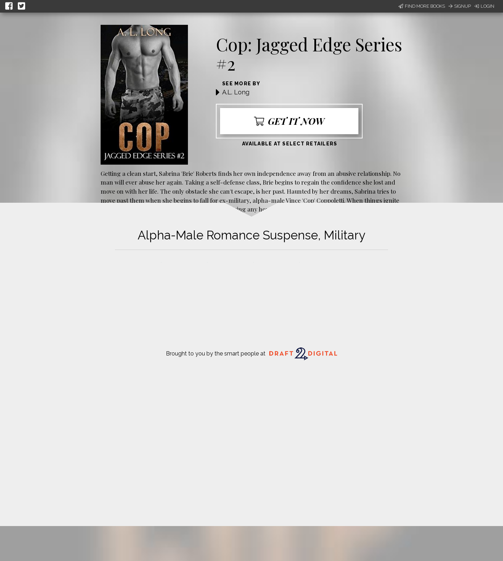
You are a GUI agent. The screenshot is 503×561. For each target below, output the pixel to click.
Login (484, 6)
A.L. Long (235, 92)
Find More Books (422, 6)
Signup (460, 6)
